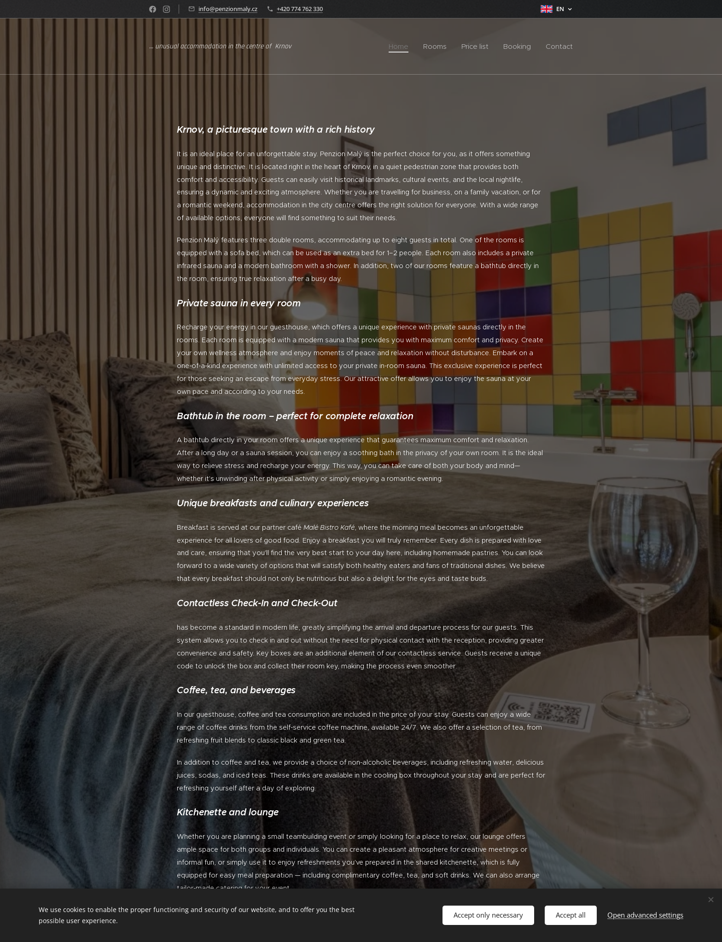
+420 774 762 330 (300, 9)
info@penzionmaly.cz (227, 9)
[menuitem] (401, 46)
